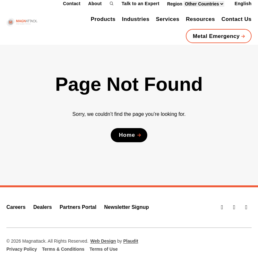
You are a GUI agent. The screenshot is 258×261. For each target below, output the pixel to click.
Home (127, 135)
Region (195, 3)
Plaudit (130, 241)
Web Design (103, 241)
